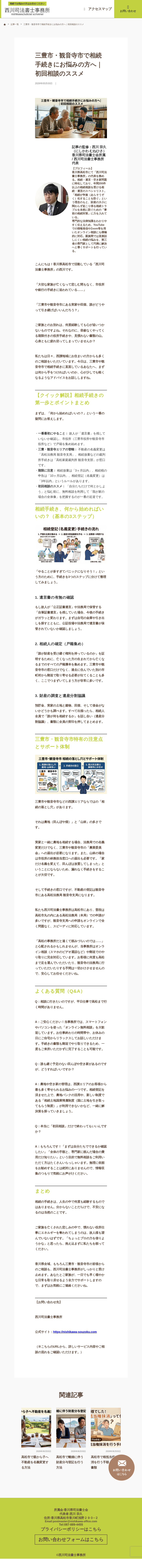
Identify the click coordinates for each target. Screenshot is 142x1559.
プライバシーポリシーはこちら (71, 1529)
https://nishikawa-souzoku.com (75, 1332)
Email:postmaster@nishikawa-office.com (71, 1521)
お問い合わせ (128, 8)
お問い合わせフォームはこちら (71, 1539)
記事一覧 (15, 24)
